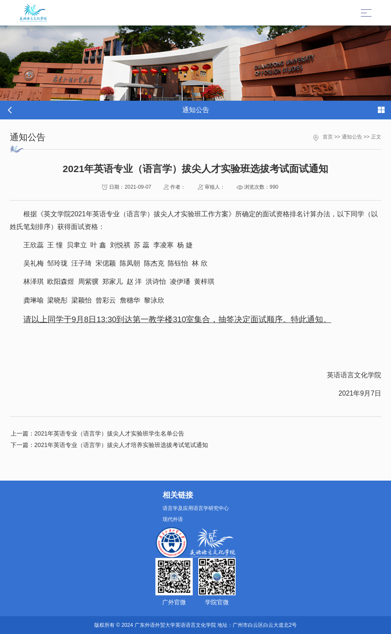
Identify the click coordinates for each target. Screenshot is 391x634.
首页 (328, 137)
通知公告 (352, 137)
